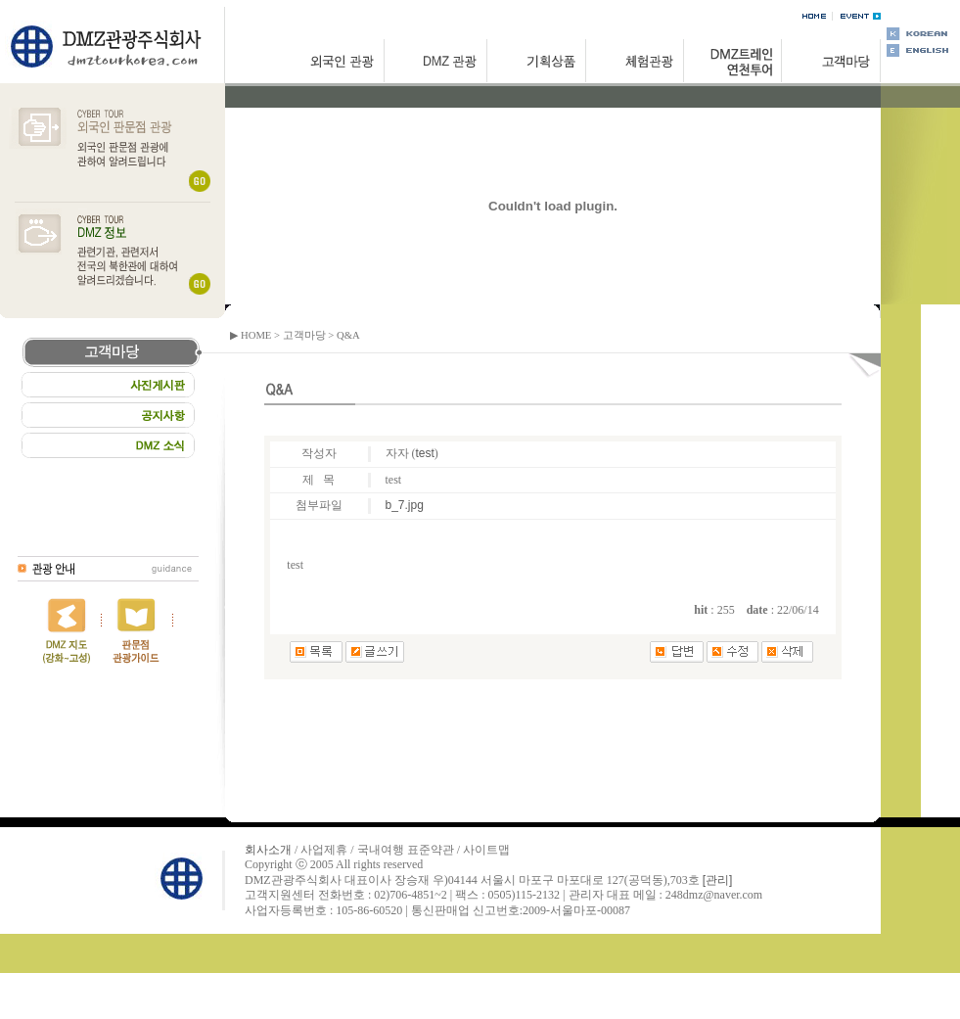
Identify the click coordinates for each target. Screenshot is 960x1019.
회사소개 (268, 850)
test (425, 453)
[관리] (718, 880)
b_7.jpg (405, 505)
